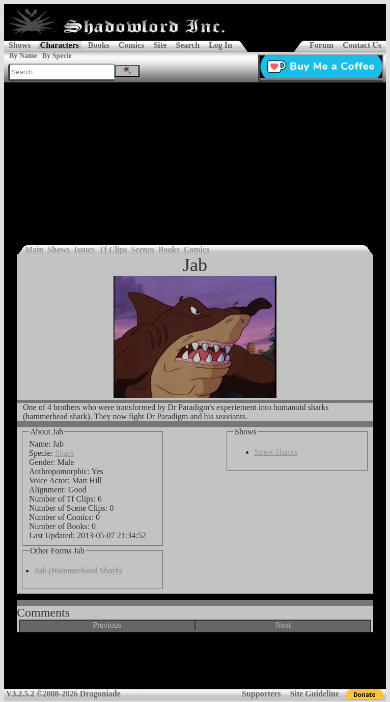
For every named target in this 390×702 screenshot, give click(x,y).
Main (34, 249)
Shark (64, 453)
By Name (23, 56)
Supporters (261, 693)
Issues (84, 249)
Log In (220, 45)
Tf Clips (113, 249)
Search (188, 45)
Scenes (142, 249)
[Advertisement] (195, 158)
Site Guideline (314, 693)
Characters (59, 45)
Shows (20, 45)
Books (98, 45)
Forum (321, 45)
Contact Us (362, 45)
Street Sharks (275, 452)
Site (159, 45)
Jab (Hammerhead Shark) (78, 570)
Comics (132, 45)
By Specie (57, 56)
